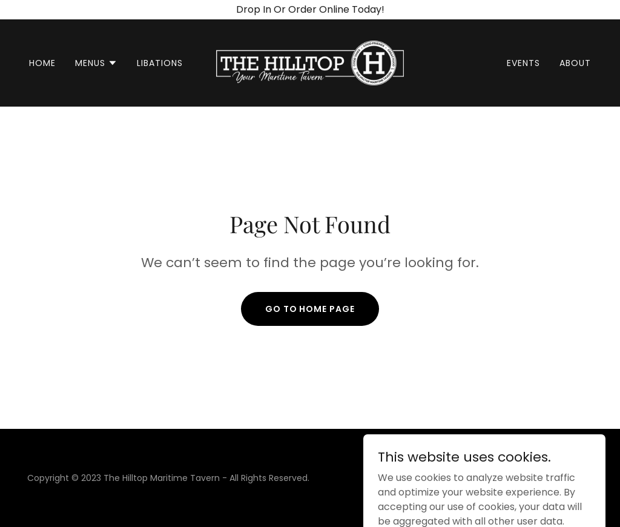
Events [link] (523, 63)
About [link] (575, 63)
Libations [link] (160, 63)
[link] (309, 62)
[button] (96, 63)
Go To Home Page (310, 309)
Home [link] (42, 63)
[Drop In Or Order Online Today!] (310, 9)
